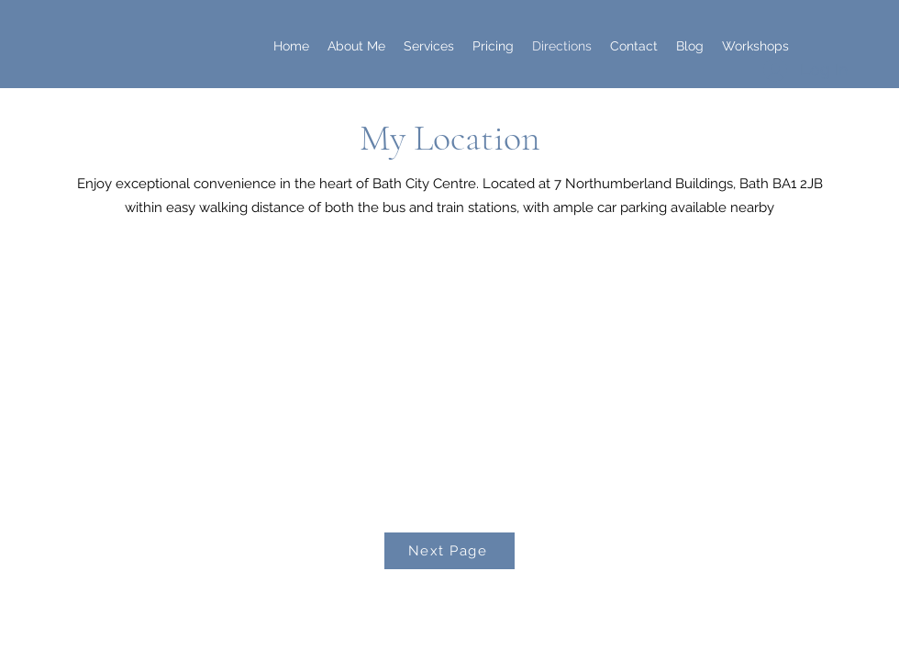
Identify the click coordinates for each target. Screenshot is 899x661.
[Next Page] (449, 550)
